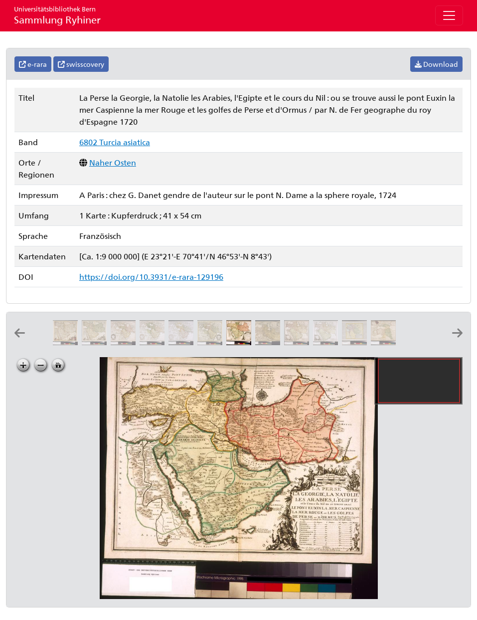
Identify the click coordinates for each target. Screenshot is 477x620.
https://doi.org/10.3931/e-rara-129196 (151, 276)
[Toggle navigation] (449, 15)
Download (436, 64)
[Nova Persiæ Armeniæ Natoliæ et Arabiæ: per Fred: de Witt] (96, 342)
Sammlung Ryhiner (57, 15)
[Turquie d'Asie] (356, 342)
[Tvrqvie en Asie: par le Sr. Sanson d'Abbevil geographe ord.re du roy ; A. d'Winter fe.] (414, 342)
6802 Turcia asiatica (114, 142)
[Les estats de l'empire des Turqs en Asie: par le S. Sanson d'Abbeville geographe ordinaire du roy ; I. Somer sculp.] (385, 342)
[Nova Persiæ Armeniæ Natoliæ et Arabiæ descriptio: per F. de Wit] (67, 342)
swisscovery (81, 64)
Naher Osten (112, 162)
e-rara (33, 64)
